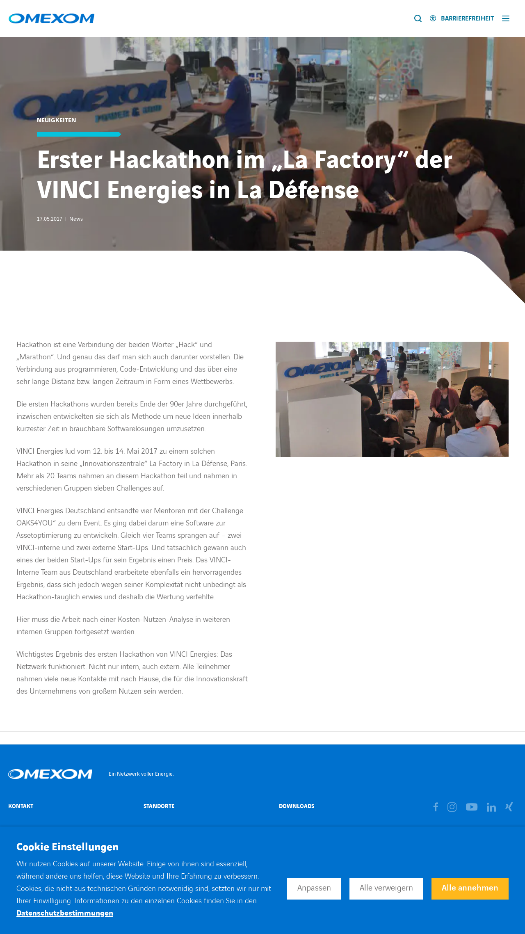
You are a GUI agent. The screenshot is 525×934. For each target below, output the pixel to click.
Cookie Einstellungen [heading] (67, 847)
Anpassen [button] (314, 888)
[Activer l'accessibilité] (462, 18)
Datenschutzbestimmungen (64, 913)
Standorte (159, 806)
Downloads (296, 806)
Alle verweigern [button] (386, 888)
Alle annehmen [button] (470, 888)
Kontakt (20, 806)
